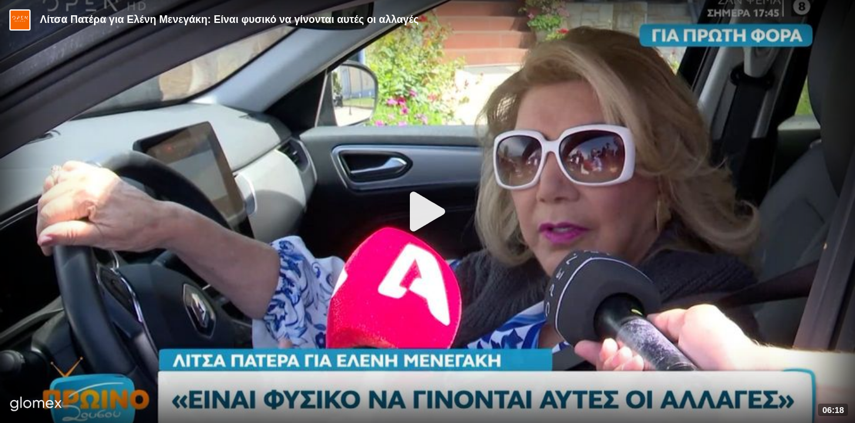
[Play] (427, 211)
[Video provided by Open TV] (20, 20)
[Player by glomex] (36, 405)
